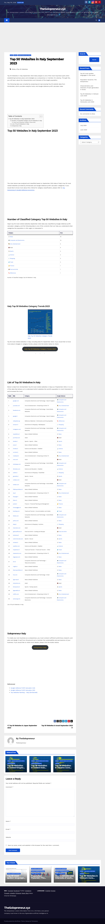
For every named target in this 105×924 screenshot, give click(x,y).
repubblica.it (16, 434)
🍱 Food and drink (13, 269)
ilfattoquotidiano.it (18, 489)
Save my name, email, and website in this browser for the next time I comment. (33, 845)
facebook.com (16, 410)
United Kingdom (11, 763)
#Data (14, 69)
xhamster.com (16, 528)
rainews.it (15, 542)
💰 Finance (11, 265)
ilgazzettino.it (16, 590)
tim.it (14, 561)
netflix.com (16, 594)
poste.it (15, 504)
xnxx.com (15, 459)
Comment (9, 787)
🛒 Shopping (11, 258)
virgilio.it (15, 566)
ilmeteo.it (15, 448)
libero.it (15, 500)
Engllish (48, 891)
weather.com (16, 546)
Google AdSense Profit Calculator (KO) (23, 690)
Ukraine (57, 763)
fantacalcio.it (16, 586)
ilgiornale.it (16, 579)
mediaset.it (16, 456)
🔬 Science (11, 254)
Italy (11, 55)
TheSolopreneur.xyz (52, 9)
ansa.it (14, 445)
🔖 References (12, 273)
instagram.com (17, 429)
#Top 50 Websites (22, 69)
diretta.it (15, 441)
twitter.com (16, 484)
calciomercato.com (18, 538)
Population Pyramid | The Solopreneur (37, 878)
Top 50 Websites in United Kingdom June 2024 (16, 767)
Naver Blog (25, 893)
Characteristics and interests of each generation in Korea (89, 87)
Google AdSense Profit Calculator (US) (23, 688)
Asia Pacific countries (37, 868)
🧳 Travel (10, 262)
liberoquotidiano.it (18, 570)
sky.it (14, 493)
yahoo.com (16, 520)
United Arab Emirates (36, 763)
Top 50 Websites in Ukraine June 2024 (63, 767)
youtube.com (16, 405)
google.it (15, 416)
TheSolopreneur (27, 738)
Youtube (10, 891)
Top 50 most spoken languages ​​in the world (16, 878)
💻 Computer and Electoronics (16, 240)
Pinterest (18, 893)
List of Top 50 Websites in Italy (20, 124)
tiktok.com (16, 516)
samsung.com (16, 598)
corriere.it (15, 452)
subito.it (15, 472)
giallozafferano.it (17, 531)
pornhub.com (16, 437)
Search (82, 54)
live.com (15, 574)
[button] (96, 20)
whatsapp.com (17, 464)
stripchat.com (16, 583)
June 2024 (83, 130)
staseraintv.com (17, 553)
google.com (16, 400)
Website (8, 837)
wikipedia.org (16, 421)
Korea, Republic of (36, 873)
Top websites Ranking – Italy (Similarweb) (24, 692)
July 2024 (83, 125)
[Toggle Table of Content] (40, 116)
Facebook (17, 891)
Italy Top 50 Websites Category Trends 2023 (24, 122)
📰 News (10, 236)
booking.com (16, 511)
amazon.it (15, 424)
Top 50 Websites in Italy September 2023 (21, 119)
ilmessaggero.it (17, 507)
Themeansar (34, 921)
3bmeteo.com (16, 469)
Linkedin (12, 893)
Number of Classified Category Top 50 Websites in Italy (27, 120)
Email (8, 829)
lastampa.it (16, 535)
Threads (6, 893)
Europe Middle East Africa (24, 55)
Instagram (28, 891)
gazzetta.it (15, 476)
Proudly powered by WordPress (12, 921)
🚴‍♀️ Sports (10, 251)
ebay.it (14, 524)
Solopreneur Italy (17, 125)
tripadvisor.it (16, 549)
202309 (15, 55)
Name (8, 821)
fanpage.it (15, 496)
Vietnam (82, 873)
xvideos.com (16, 480)
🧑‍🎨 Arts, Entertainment (14, 244)
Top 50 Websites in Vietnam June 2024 (89, 878)
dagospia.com (16, 557)
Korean (53, 891)
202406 (9, 760)
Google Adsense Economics (13, 873)
